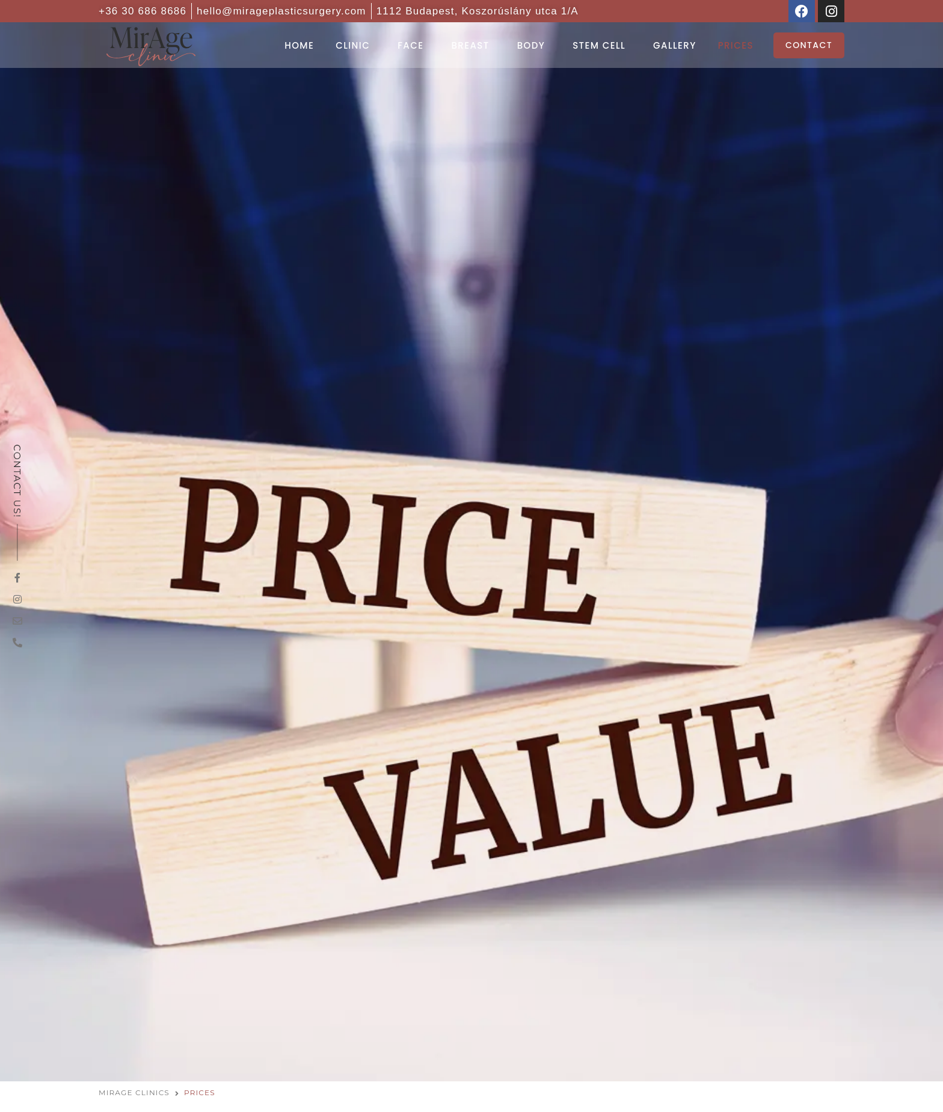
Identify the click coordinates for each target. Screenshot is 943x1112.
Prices (736, 45)
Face (410, 45)
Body (531, 45)
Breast (470, 45)
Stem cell (599, 45)
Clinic (353, 45)
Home (299, 45)
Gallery (674, 45)
